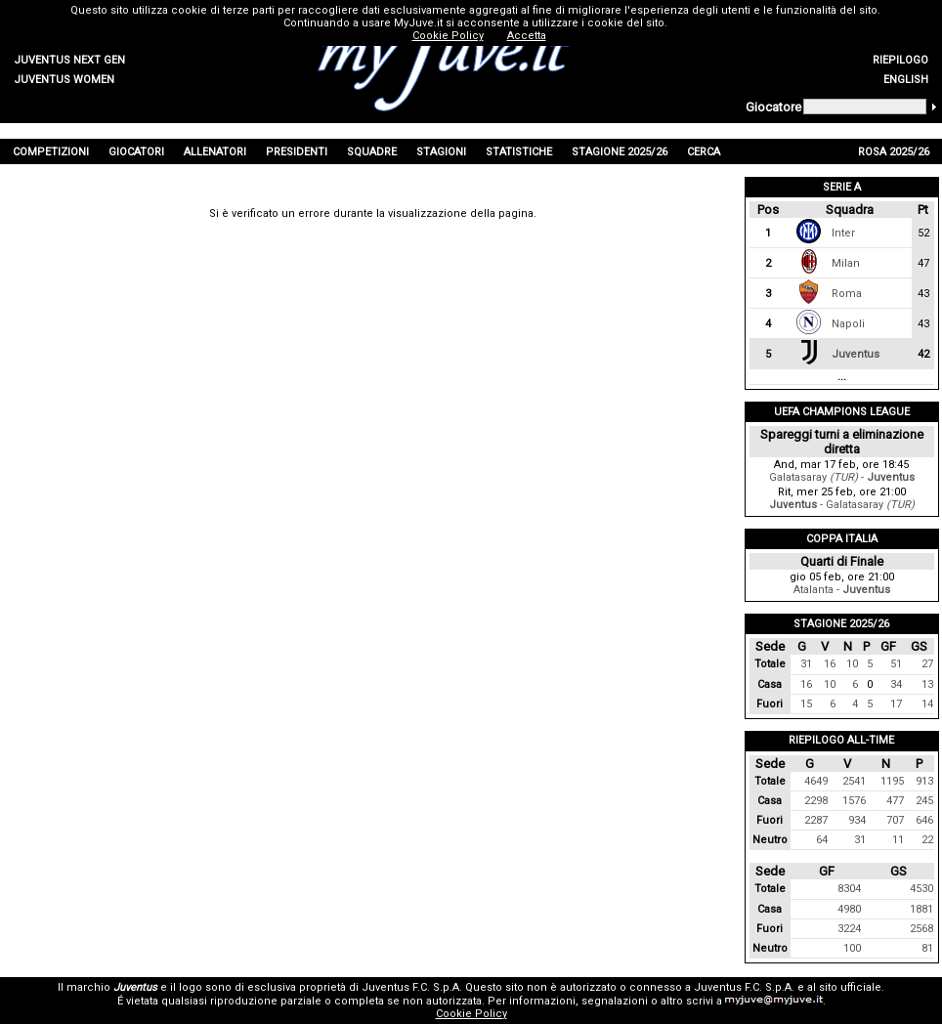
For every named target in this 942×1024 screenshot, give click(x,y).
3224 (849, 928)
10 (852, 664)
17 (896, 704)
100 (852, 948)
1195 (892, 781)
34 (896, 684)
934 (857, 820)
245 (924, 800)
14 (927, 704)
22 (927, 839)
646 (924, 820)
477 (895, 800)
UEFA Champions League (842, 411)
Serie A (842, 187)
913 (924, 781)
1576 (854, 800)
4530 (921, 888)
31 (806, 664)
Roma (847, 293)
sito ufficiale (850, 987)
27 (927, 664)
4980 (849, 909)
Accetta (526, 35)
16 (829, 664)
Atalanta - (841, 589)
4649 (816, 781)
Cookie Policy (471, 1013)
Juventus (855, 354)
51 (896, 664)
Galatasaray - (842, 477)
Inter (843, 233)
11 (898, 839)
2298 (816, 800)
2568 (921, 928)
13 (927, 684)
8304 (849, 888)
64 (822, 839)
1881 (921, 909)
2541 (854, 781)
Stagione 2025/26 (841, 624)
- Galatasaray (842, 504)
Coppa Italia (842, 539)
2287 (816, 820)
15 (806, 704)
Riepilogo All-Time (841, 740)
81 (927, 948)
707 (895, 820)
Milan (846, 263)
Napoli (848, 324)
